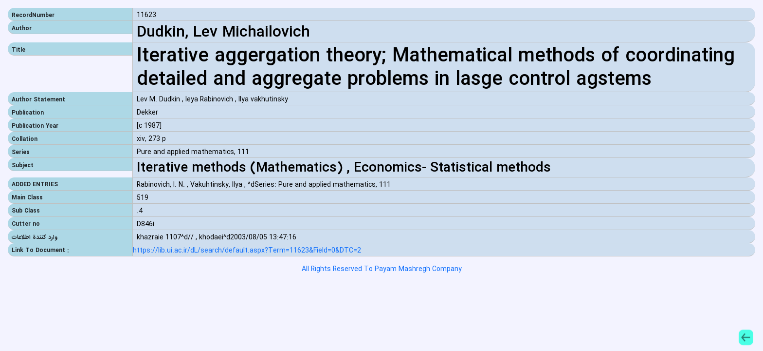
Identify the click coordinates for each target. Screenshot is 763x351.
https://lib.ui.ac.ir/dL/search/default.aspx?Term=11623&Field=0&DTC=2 (247, 251)
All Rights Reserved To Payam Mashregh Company (382, 269)
